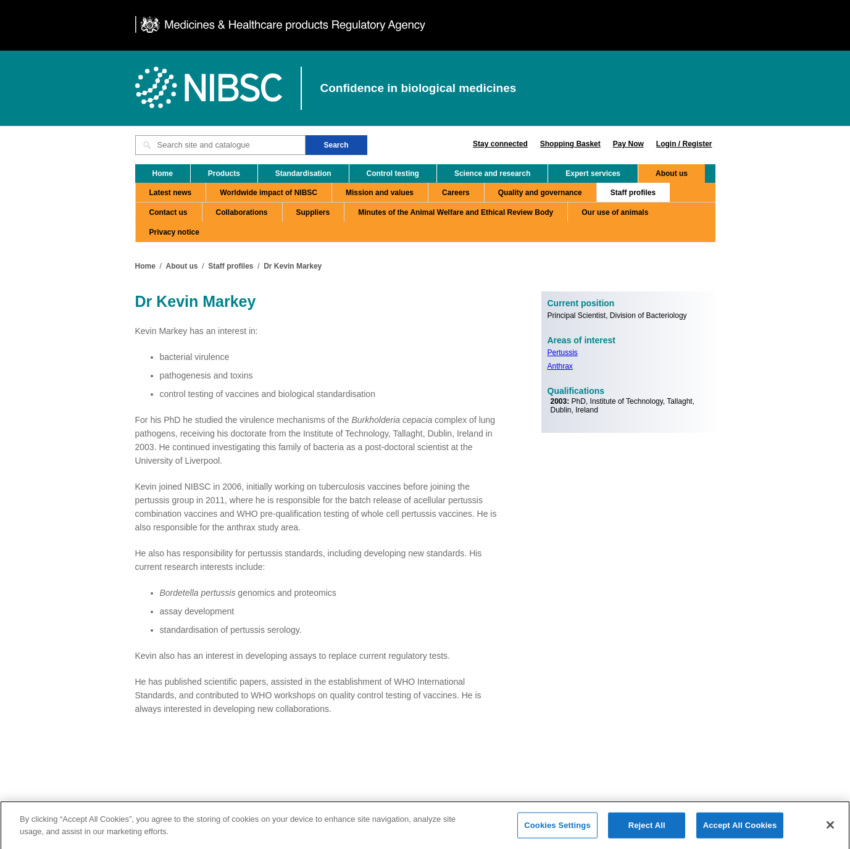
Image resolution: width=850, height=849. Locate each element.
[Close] (830, 828)
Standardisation (303, 173)
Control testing (393, 173)
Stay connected (500, 144)
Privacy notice (174, 232)
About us (672, 173)
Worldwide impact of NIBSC (268, 192)
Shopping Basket (570, 144)
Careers (456, 192)
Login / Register (684, 144)
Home (162, 173)
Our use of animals (614, 212)
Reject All (646, 828)
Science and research (492, 173)
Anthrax (560, 366)
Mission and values (380, 192)
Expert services (592, 173)
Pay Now (628, 144)
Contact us (168, 212)
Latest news (170, 192)
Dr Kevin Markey (293, 266)
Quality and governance (540, 192)
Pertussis (563, 352)
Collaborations (242, 212)
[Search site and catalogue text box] (220, 145)
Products (224, 173)
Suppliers (313, 212)
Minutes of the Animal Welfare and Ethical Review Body (455, 212)
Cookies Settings (557, 828)
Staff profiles (633, 192)
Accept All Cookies (740, 828)
